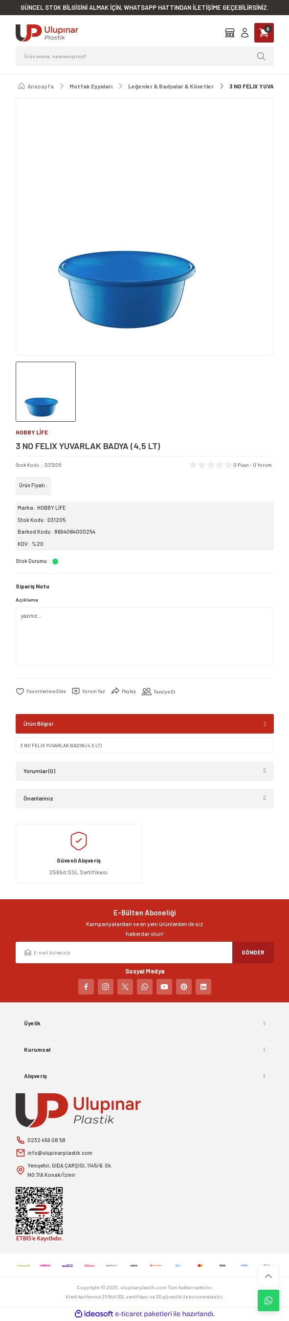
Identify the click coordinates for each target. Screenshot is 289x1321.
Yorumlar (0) (39, 770)
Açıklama (27, 600)
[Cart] (264, 33)
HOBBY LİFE (51, 507)
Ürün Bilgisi (38, 723)
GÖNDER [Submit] (253, 952)
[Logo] (47, 33)
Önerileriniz (38, 798)
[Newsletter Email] (145, 952)
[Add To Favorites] (41, 691)
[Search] (145, 56)
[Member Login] (244, 32)
